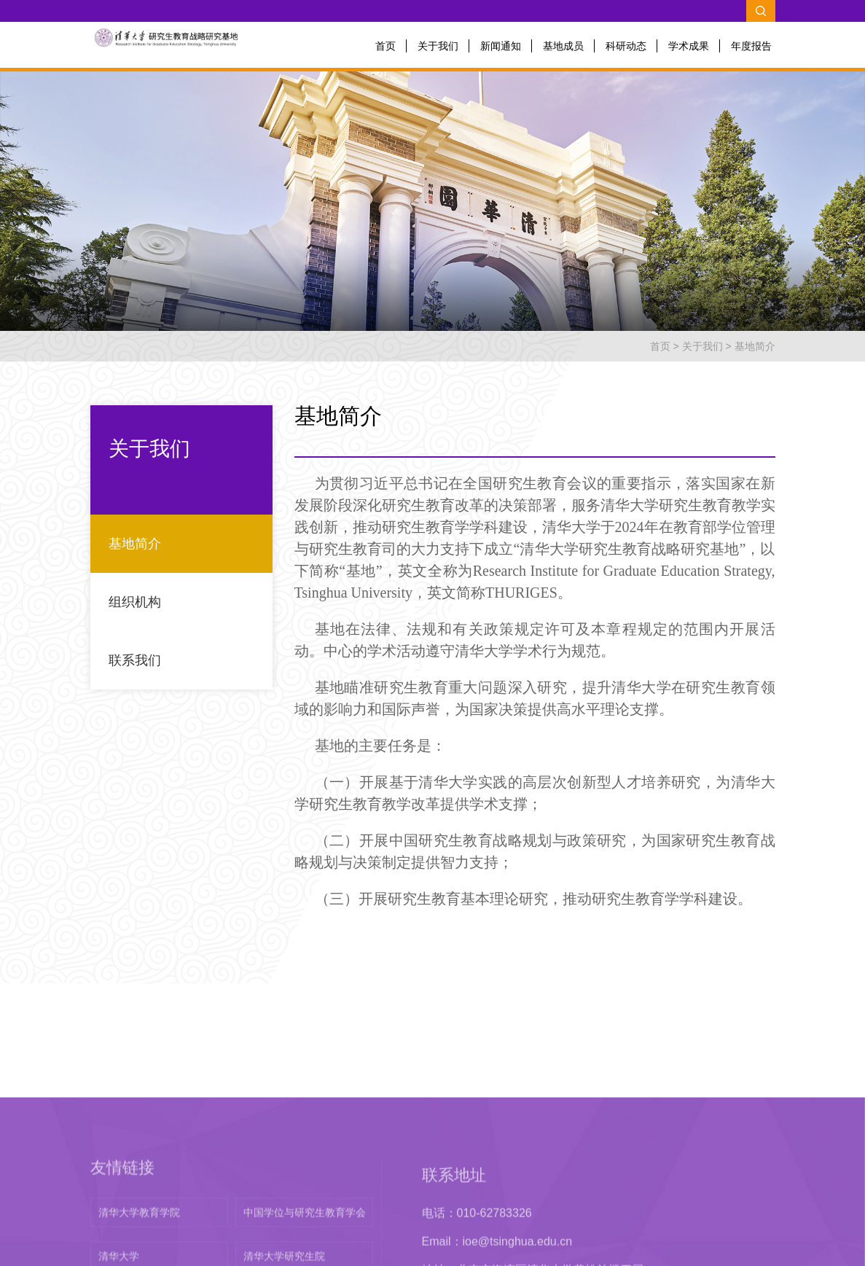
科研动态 (626, 46)
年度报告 (751, 46)
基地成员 (563, 46)
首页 (385, 46)
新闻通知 (500, 46)
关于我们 (438, 46)
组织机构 (135, 602)
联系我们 (135, 660)
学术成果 (688, 46)
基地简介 (755, 346)
